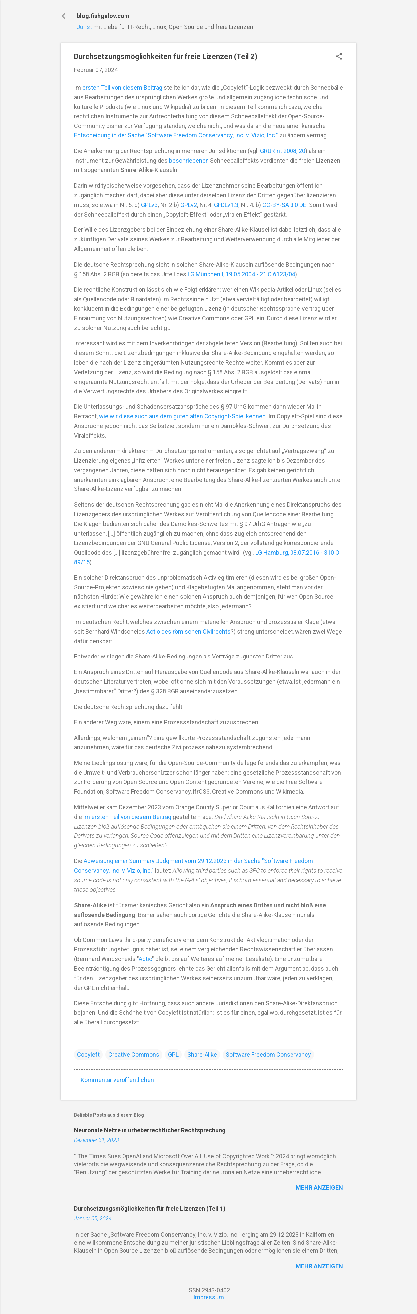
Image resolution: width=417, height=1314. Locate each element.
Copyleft (88, 1054)
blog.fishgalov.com (103, 15)
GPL (173, 1054)
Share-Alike (202, 1054)
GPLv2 (188, 204)
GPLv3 (149, 204)
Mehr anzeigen (319, 1187)
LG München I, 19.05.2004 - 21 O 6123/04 (241, 274)
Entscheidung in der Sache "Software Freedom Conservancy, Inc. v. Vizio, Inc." (176, 135)
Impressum (208, 1297)
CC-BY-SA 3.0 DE (284, 204)
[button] (339, 57)
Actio (145, 958)
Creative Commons (133, 1054)
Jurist (84, 26)
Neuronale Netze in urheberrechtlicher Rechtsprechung (150, 1130)
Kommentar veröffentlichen (117, 1079)
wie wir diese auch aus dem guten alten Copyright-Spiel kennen (182, 416)
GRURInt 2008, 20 (282, 150)
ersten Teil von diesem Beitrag (122, 87)
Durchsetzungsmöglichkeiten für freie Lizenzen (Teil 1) (150, 1208)
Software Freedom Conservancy (268, 1054)
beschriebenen (189, 160)
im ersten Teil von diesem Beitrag (127, 816)
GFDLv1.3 (226, 204)
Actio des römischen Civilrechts (188, 631)
